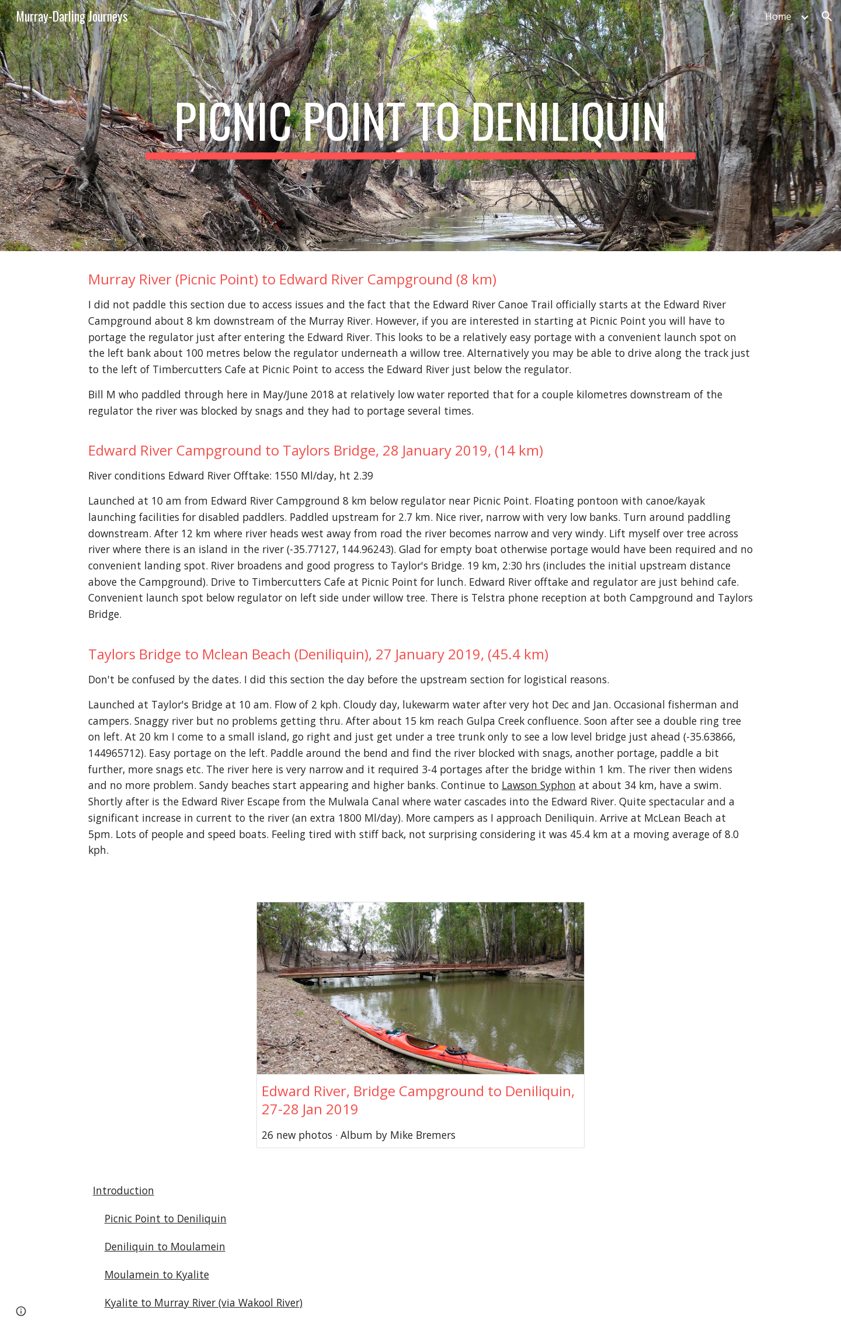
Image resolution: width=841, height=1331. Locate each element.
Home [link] (778, 16)
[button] (827, 16)
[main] (420, 125)
